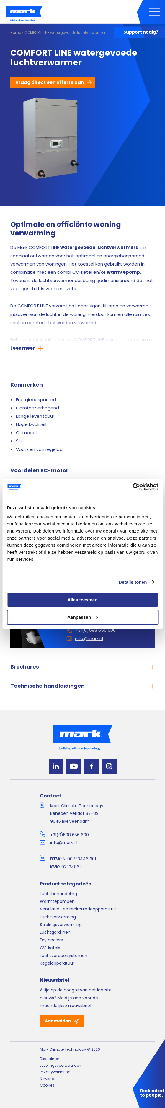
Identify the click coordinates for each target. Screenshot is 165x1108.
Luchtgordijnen (55, 932)
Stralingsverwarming (61, 925)
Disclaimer (49, 1058)
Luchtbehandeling (58, 894)
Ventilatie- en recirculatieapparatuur (78, 909)
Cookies (47, 1085)
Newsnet (47, 1078)
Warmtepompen (57, 901)
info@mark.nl (63, 842)
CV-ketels (50, 948)
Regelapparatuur (57, 963)
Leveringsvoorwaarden (60, 1065)
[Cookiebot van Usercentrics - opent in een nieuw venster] (132, 487)
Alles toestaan (83, 599)
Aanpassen (82, 617)
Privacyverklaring (55, 1071)
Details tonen (133, 582)
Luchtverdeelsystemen (63, 955)
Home (15, 32)
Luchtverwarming (58, 917)
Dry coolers (51, 940)
